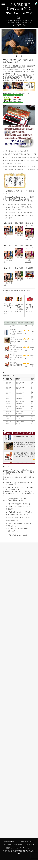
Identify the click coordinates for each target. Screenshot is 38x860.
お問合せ (9, 848)
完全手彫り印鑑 (9, 841)
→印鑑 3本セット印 (29, 260)
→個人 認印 (8, 235)
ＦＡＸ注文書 (23, 213)
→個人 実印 (19, 256)
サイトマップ (19, 848)
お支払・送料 (30, 845)
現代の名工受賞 (8, 69)
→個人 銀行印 (8, 260)
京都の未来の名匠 (10, 160)
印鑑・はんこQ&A (21, 477)
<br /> (13, 98)
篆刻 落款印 (18, 845)
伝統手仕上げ (21, 191)
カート (30, 848)
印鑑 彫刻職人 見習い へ (14, 520)
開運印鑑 (29, 160)
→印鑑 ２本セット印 (29, 237)
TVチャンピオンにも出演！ (14, 163)
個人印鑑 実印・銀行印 (26, 841)
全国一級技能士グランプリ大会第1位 (17, 151)
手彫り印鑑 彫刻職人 (13, 518)
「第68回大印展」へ (21, 515)
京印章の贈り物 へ (12, 526)
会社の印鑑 (7, 845)
